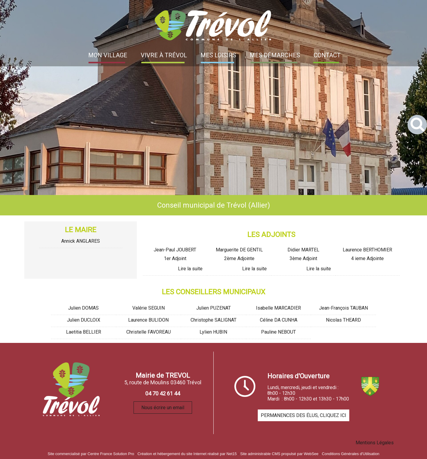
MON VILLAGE (107, 55)
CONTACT (327, 55)
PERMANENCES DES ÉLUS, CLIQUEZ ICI (303, 415)
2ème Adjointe (239, 258)
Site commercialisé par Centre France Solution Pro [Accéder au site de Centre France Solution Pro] (91, 454)
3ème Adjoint (303, 258)
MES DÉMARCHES (275, 55)
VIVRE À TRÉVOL (164, 55)
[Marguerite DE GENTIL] (239, 250)
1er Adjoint (175, 258)
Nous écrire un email (162, 407)
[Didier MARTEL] (303, 250)
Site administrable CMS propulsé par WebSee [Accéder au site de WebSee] (279, 454)
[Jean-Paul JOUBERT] (175, 250)
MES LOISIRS (218, 55)
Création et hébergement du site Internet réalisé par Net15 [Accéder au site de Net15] (187, 454)
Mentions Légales (375, 443)
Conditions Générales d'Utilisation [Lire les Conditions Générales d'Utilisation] (351, 454)
